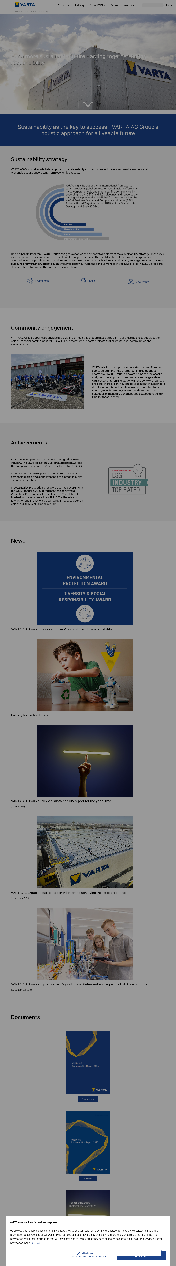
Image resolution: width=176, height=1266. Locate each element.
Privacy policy (38, 1243)
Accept (143, 1255)
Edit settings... (38, 1255)
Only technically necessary (91, 1255)
